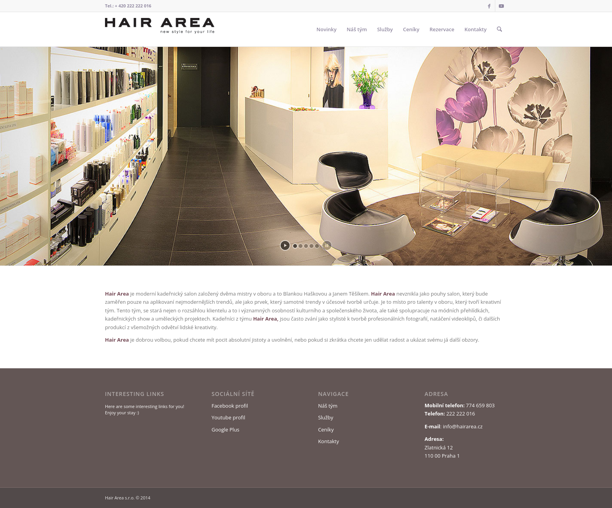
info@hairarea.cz (463, 426)
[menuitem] (326, 29)
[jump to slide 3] (306, 246)
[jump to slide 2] (300, 246)
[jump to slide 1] (295, 246)
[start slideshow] (285, 245)
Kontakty (328, 441)
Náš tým (328, 405)
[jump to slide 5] (317, 246)
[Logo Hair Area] (159, 29)
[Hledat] (499, 29)
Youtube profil (228, 417)
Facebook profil (230, 405)
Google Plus (225, 429)
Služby (325, 417)
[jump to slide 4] (311, 246)
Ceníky (326, 429)
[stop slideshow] (327, 245)
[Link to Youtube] (501, 6)
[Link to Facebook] (489, 6)
